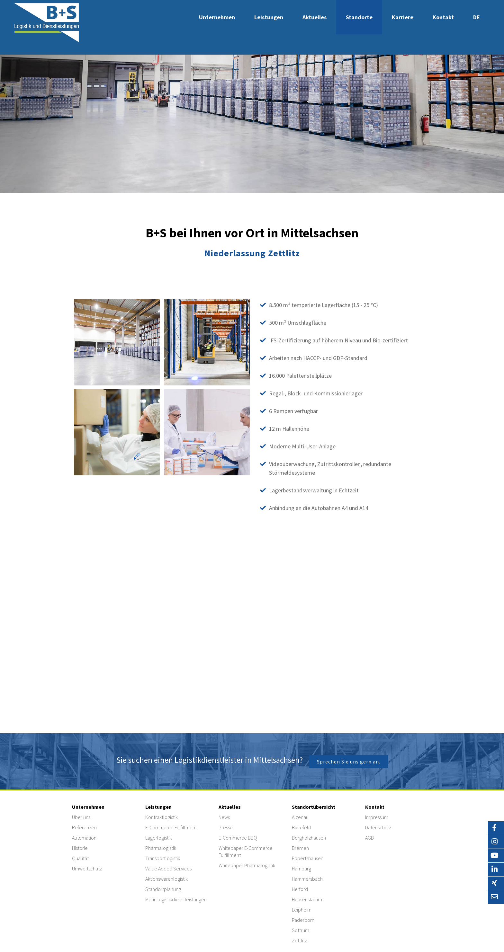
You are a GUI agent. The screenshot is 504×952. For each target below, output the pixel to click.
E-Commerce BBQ (238, 837)
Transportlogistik (162, 858)
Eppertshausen (307, 858)
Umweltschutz (87, 868)
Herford (300, 889)
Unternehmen (217, 17)
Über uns (81, 817)
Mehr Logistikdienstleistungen (176, 899)
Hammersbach (307, 879)
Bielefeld (301, 827)
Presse (226, 827)
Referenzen (84, 827)
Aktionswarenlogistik (166, 879)
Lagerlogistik (158, 837)
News (224, 817)
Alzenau (300, 817)
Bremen (300, 848)
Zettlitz (299, 940)
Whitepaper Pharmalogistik (247, 865)
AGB (369, 837)
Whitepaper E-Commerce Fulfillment (246, 851)
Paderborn (303, 920)
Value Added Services (168, 868)
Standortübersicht (313, 807)
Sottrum (300, 930)
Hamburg (301, 868)
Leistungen (268, 17)
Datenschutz (378, 827)
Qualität (80, 858)
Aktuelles (314, 17)
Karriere (402, 17)
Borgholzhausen (309, 837)
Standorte (359, 17)
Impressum (376, 817)
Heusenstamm (307, 899)
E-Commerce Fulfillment (171, 827)
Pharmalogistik (160, 848)
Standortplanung (163, 889)
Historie (80, 848)
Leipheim (301, 909)
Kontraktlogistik (161, 817)
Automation (84, 837)
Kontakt (443, 17)
